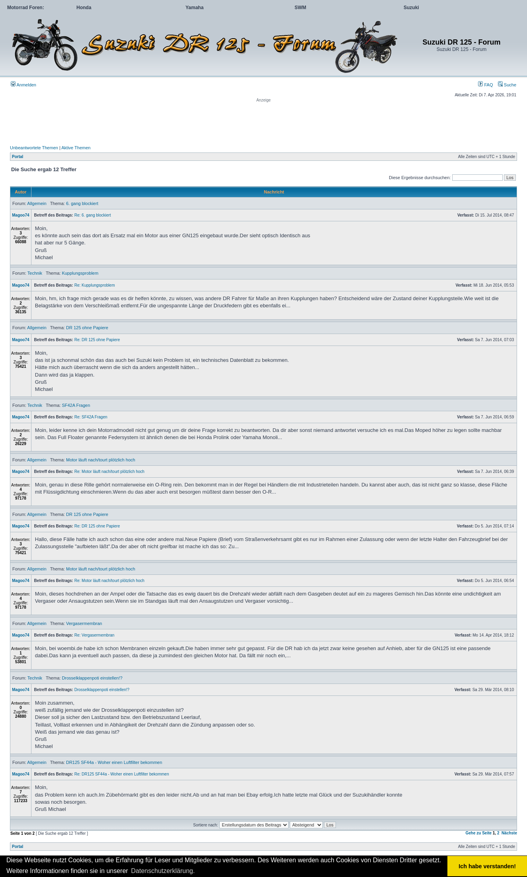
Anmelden (23, 84)
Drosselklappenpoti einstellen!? (92, 678)
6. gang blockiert (82, 203)
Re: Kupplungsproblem (94, 285)
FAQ (485, 84)
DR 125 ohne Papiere (87, 327)
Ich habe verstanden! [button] (487, 866)
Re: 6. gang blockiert (92, 215)
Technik (34, 273)
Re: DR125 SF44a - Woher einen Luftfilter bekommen (121, 774)
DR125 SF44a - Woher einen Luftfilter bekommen (114, 762)
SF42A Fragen (76, 405)
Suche (507, 84)
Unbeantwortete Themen (34, 147)
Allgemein (36, 203)
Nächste (509, 833)
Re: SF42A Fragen (90, 417)
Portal (17, 156)
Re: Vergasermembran (94, 635)
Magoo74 (20, 215)
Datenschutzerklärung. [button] (163, 870)
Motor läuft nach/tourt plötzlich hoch (100, 459)
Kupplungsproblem (80, 273)
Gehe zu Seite (478, 833)
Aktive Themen (75, 147)
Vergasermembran (84, 623)
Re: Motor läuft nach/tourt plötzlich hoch (109, 471)
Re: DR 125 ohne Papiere (97, 340)
